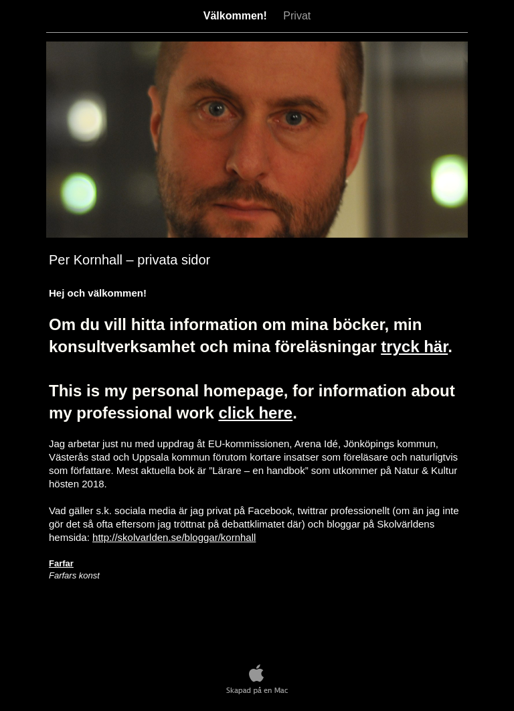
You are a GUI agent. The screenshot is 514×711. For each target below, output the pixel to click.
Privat (297, 15)
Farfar (61, 563)
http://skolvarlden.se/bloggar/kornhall (174, 537)
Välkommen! (236, 15)
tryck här (414, 346)
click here (255, 413)
